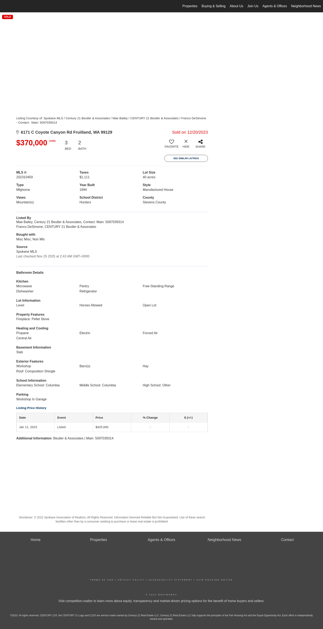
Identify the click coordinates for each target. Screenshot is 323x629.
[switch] (171, 145)
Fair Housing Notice (215, 580)
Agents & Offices (274, 6)
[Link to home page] (5, 6)
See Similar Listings (186, 158)
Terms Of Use (102, 580)
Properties (190, 6)
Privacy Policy (131, 580)
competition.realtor (79, 601)
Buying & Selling (213, 6)
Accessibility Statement (171, 580)
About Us (236, 6)
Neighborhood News (306, 6)
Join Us (252, 6)
